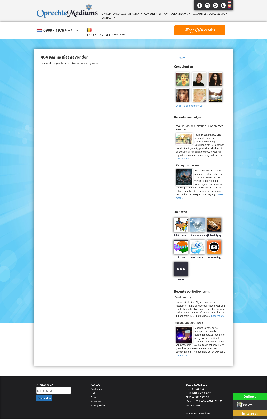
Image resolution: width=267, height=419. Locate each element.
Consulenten (153, 13)
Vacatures (199, 13)
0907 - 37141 (99, 34)
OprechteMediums (113, 13)
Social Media (216, 13)
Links (93, 393)
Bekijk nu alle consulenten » (190, 105)
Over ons (95, 397)
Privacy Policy (98, 405)
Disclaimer (96, 389)
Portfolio (170, 13)
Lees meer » (182, 158)
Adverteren (97, 401)
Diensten (133, 13)
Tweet (181, 58)
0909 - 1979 (54, 30)
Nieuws (183, 13)
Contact (107, 17)
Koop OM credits (200, 30)
